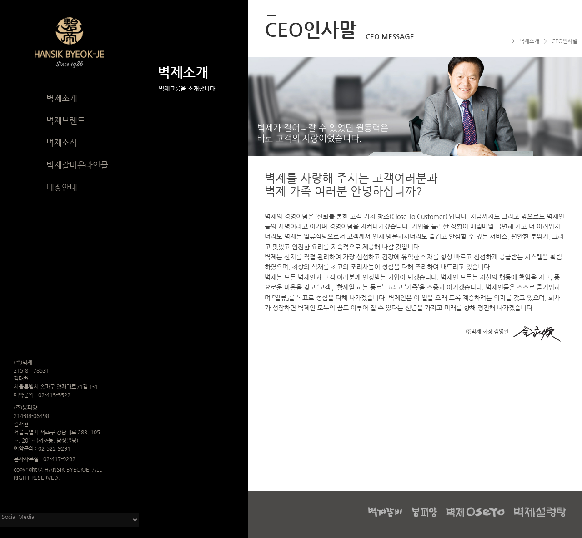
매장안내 (61, 187)
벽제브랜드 (65, 120)
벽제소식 (61, 142)
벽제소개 (61, 98)
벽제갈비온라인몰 (77, 164)
